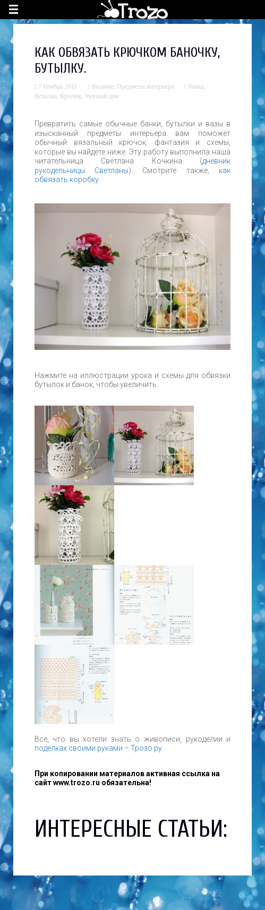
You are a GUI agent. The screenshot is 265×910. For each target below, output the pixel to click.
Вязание (103, 86)
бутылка (46, 96)
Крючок (70, 96)
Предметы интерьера (145, 86)
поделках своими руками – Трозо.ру (98, 748)
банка (196, 86)
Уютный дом (101, 96)
